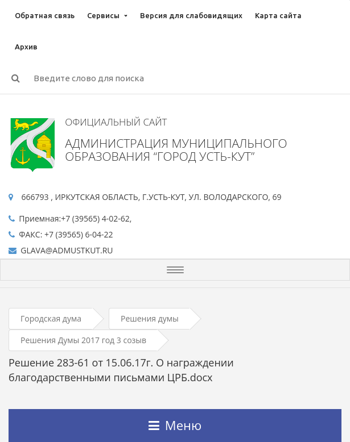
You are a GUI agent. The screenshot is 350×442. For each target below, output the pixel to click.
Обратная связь (45, 15)
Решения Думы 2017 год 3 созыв (83, 340)
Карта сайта (278, 15)
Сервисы (103, 15)
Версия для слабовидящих (191, 15)
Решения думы (150, 318)
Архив (26, 47)
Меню (175, 424)
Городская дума (50, 318)
